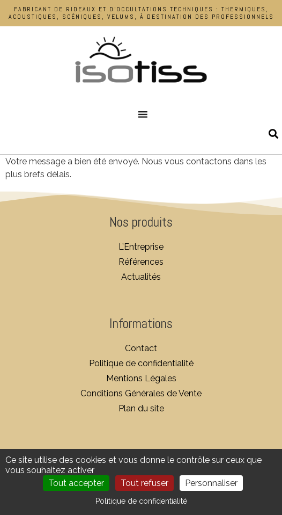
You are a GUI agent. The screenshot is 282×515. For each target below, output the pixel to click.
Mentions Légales (141, 378)
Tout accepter (76, 483)
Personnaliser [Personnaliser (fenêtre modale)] (211, 483)
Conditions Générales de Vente (141, 393)
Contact (141, 348)
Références (141, 262)
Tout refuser (144, 483)
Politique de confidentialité (141, 363)
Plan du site (141, 408)
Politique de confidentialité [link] (141, 501)
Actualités (141, 277)
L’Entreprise (141, 247)
